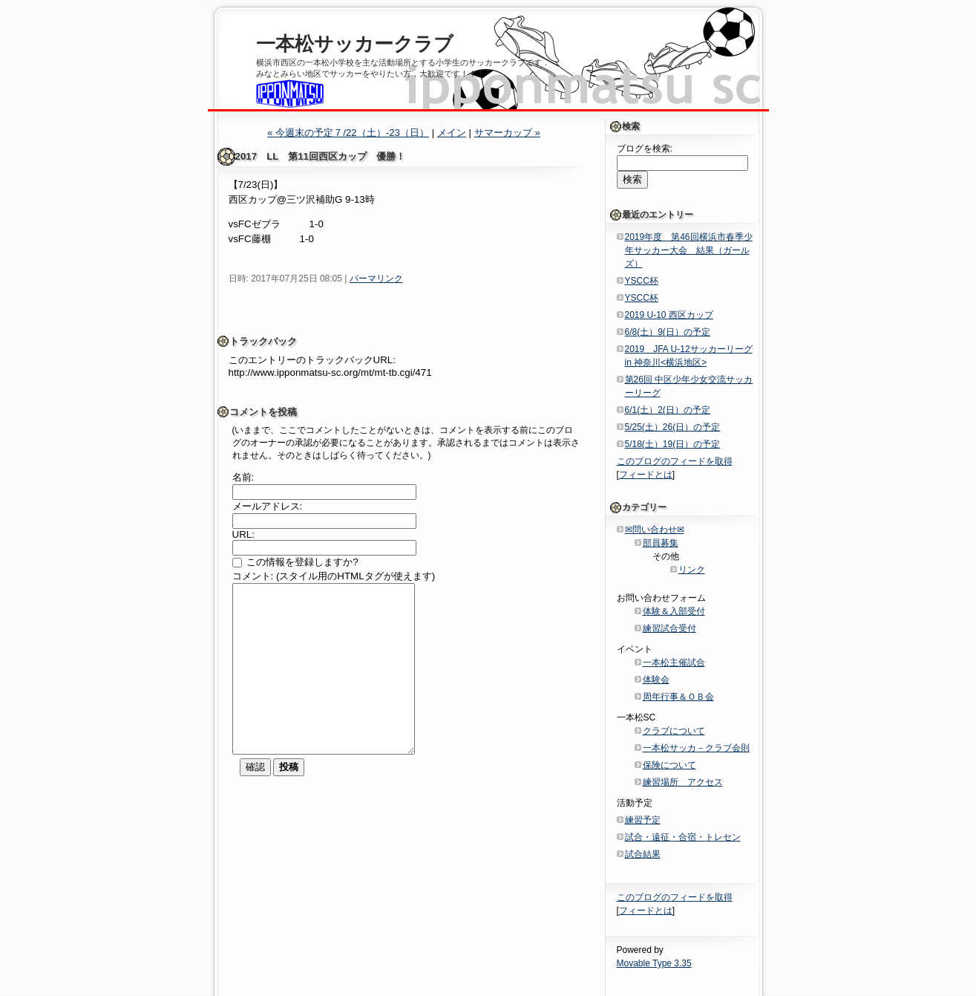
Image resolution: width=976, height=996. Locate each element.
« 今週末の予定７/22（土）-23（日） (348, 132)
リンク (691, 569)
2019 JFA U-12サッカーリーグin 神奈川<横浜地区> (689, 356)
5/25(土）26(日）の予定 (673, 427)
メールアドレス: (267, 506)
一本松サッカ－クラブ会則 (696, 748)
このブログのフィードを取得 (675, 461)
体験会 (656, 679)
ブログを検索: (644, 148)
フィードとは (645, 474)
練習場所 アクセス (683, 782)
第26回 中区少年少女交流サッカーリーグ (689, 386)
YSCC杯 (641, 281)
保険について (669, 765)
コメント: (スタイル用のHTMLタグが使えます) (334, 576)
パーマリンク (376, 278)
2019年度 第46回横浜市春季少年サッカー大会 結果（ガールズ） (689, 250)
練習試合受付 (669, 628)
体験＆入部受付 (674, 611)
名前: (243, 477)
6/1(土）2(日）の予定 (667, 410)
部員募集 (660, 543)
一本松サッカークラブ (354, 44)
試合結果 (643, 854)
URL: (243, 534)
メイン (451, 132)
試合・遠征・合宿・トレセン (683, 837)
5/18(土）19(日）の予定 (673, 444)
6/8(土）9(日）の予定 (667, 332)
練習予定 (643, 820)
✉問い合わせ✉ (654, 529)
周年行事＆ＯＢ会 (678, 696)
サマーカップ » (507, 132)
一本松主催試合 (674, 662)
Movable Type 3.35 (654, 963)
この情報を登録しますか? (295, 561)
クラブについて (674, 731)
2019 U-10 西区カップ (669, 315)
